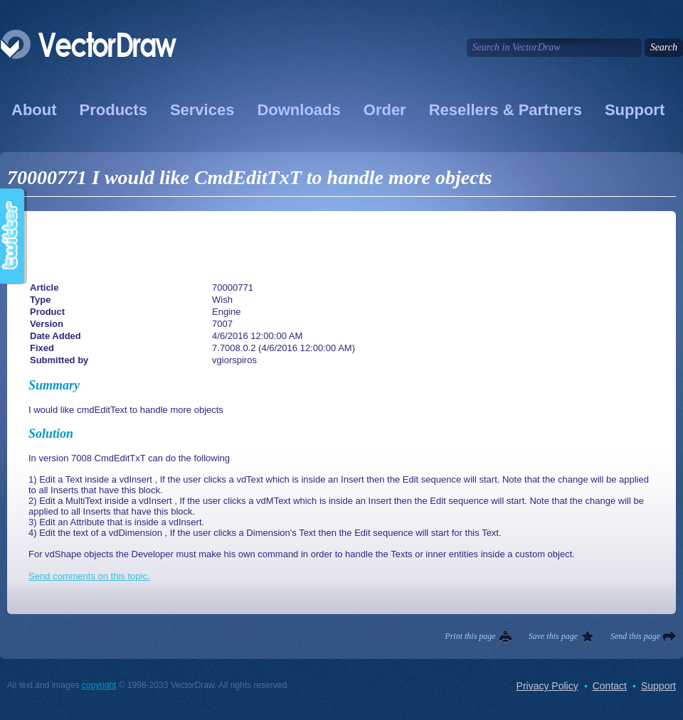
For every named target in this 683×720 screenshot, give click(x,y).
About (34, 110)
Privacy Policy (547, 686)
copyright (99, 685)
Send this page (635, 636)
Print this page (470, 636)
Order (385, 110)
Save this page (553, 636)
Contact (610, 686)
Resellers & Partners (505, 110)
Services (202, 110)
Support (635, 110)
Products (113, 110)
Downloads (298, 110)
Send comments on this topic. (89, 576)
